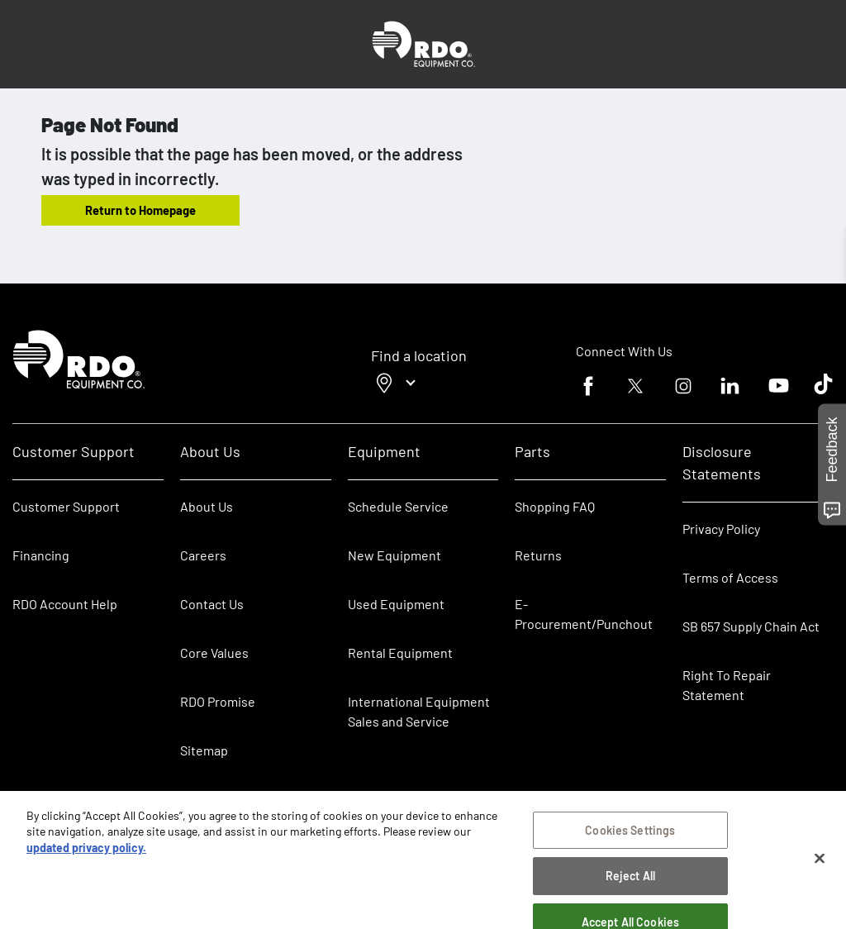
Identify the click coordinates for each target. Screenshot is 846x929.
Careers (203, 555)
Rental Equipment (401, 652)
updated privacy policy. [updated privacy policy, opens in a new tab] (86, 849)
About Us (206, 506)
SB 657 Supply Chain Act (751, 626)
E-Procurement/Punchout (584, 613)
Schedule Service (398, 506)
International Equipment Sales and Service (419, 711)
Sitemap (204, 750)
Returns (538, 555)
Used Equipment (396, 604)
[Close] (819, 860)
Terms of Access (730, 577)
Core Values (214, 652)
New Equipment (394, 555)
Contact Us (212, 604)
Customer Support (66, 506)
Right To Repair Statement (726, 685)
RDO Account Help (64, 604)
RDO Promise (217, 701)
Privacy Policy (721, 528)
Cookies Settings (630, 832)
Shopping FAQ (555, 506)
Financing (40, 555)
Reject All (630, 878)
